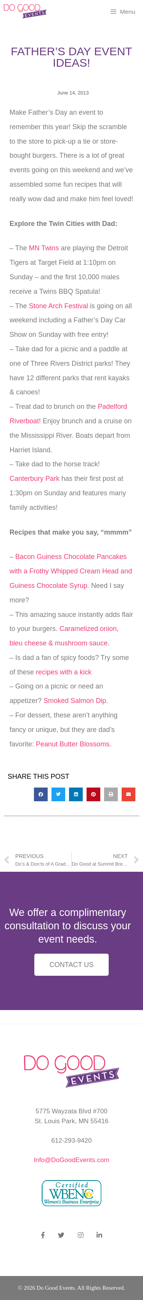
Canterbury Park (34, 478)
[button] (41, 794)
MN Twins (43, 248)
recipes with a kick (64, 672)
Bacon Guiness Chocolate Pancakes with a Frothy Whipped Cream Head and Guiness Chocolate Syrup (71, 571)
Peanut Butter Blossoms (72, 744)
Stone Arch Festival (58, 306)
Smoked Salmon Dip (74, 700)
